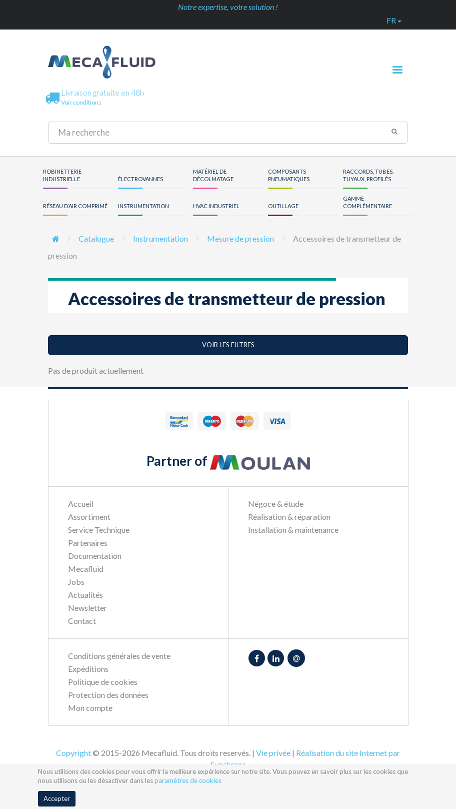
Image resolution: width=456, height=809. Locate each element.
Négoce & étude (276, 503)
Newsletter (87, 607)
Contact (82, 620)
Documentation (95, 555)
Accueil (81, 503)
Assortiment (89, 516)
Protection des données (108, 694)
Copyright (73, 752)
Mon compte (90, 707)
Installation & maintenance (293, 529)
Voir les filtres (228, 345)
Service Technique (99, 529)
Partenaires (88, 542)
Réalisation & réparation (289, 516)
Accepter (57, 798)
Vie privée (273, 752)
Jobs (76, 581)
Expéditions (88, 668)
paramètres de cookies (188, 780)
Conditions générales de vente (119, 655)
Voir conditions (81, 102)
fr (394, 20)
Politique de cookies (103, 681)
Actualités (85, 594)
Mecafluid (86, 568)
